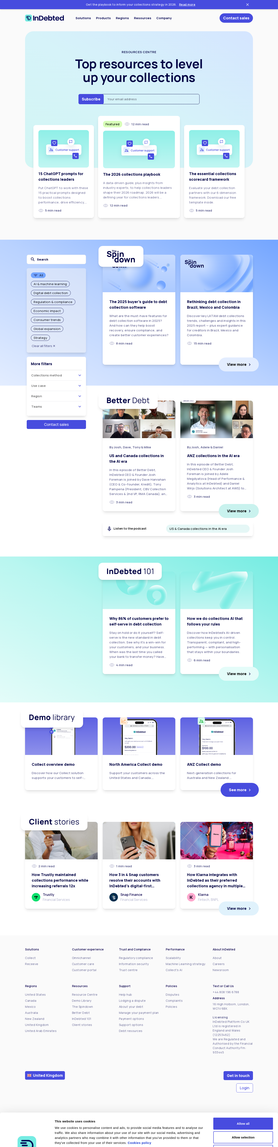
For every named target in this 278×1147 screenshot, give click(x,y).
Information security (134, 964)
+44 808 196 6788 (226, 992)
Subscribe (91, 99)
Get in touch (238, 1075)
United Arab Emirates (41, 1031)
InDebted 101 (81, 1019)
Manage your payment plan (139, 1013)
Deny (243, 1119)
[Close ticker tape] (247, 5)
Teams (56, 406)
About (217, 958)
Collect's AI (174, 970)
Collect (30, 958)
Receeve (31, 964)
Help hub (125, 995)
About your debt (131, 1007)
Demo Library (81, 1001)
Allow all (243, 1092)
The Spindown (82, 1007)
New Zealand (34, 1019)
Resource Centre (85, 995)
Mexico (30, 1007)
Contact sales (236, 17)
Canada (30, 1001)
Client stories (82, 1025)
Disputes (172, 995)
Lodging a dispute (132, 1001)
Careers (219, 964)
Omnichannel (81, 958)
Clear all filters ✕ (44, 346)
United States (35, 995)
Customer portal (84, 970)
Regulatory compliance (136, 958)
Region (56, 396)
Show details (219, 1139)
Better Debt (81, 1013)
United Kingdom (37, 1025)
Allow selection (243, 1106)
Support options (131, 1025)
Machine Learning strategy (185, 964)
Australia (31, 1013)
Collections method (56, 375)
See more (237, 789)
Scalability (173, 958)
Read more (187, 4)
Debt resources (131, 1031)
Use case (56, 385)
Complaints (174, 1001)
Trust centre (128, 970)
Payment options (131, 1019)
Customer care (83, 964)
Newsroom (221, 970)
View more (236, 364)
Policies (171, 1007)
